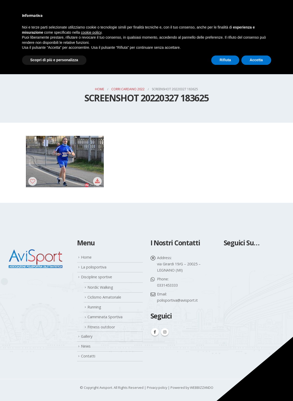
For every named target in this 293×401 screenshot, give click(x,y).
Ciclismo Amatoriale (104, 297)
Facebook (155, 332)
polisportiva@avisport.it (177, 300)
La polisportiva (93, 267)
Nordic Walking (100, 287)
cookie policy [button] (91, 32)
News (86, 346)
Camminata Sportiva (104, 316)
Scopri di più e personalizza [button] (54, 60)
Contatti (88, 356)
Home (86, 257)
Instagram (165, 332)
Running (94, 307)
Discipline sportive (96, 276)
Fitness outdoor (101, 326)
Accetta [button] (256, 60)
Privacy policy (157, 387)
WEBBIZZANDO (201, 387)
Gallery (86, 336)
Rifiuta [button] (225, 60)
